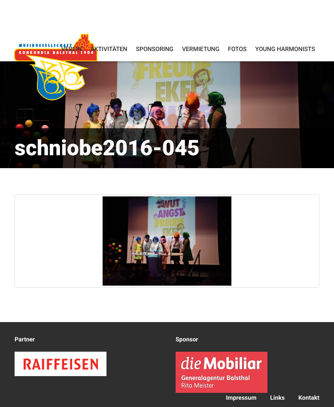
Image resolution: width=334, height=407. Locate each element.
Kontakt (308, 398)
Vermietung (200, 49)
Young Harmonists (285, 49)
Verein (71, 49)
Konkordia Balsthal (56, 66)
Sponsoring (154, 49)
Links (277, 398)
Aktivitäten (108, 49)
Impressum (241, 398)
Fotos (237, 49)
